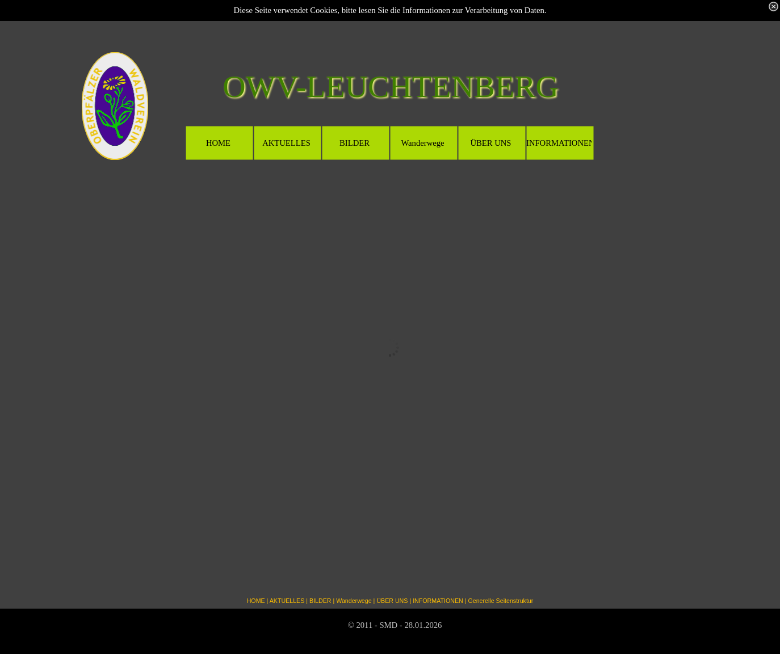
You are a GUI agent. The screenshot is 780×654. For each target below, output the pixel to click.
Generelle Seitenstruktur (500, 600)
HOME (256, 600)
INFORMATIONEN (438, 600)
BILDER (320, 600)
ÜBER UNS (392, 600)
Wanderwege (353, 600)
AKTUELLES (287, 600)
